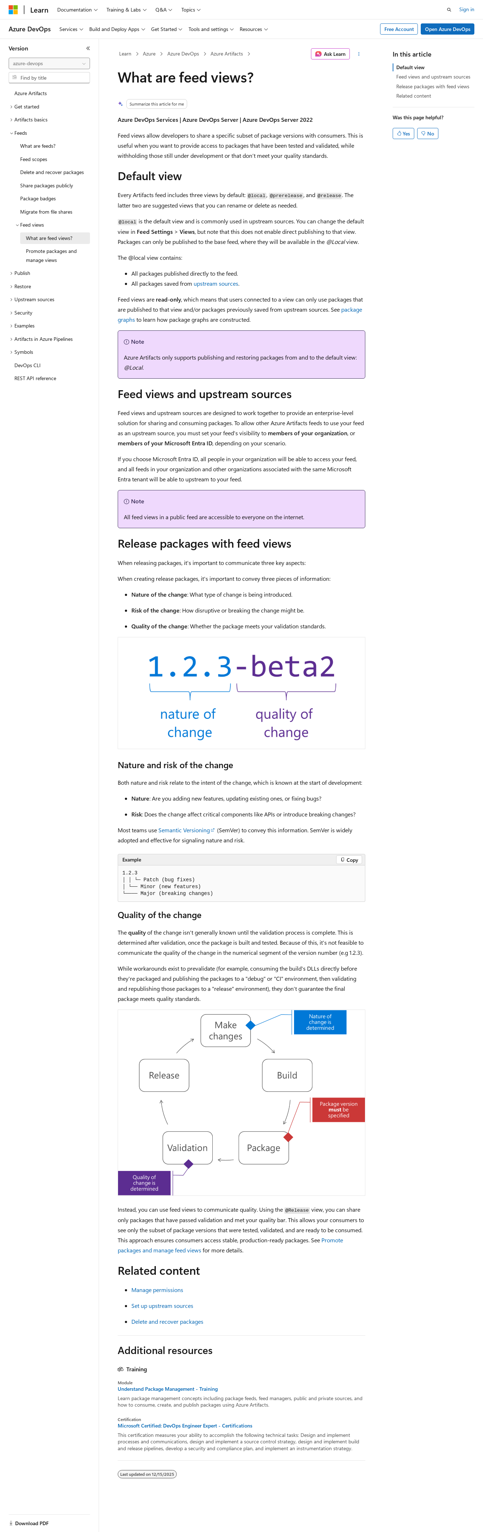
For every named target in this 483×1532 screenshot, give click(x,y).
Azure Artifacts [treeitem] (30, 93)
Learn (125, 53)
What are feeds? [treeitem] (37, 145)
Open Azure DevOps (447, 29)
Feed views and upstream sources (433, 76)
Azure (149, 53)
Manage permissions (157, 1289)
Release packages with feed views (432, 86)
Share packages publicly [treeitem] (46, 185)
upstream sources (216, 283)
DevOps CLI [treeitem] (27, 365)
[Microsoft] (13, 9)
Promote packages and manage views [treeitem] (51, 255)
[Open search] (449, 9)
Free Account (399, 29)
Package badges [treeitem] (38, 198)
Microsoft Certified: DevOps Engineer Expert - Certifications (185, 1425)
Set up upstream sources (162, 1305)
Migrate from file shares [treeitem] (46, 211)
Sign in (466, 9)
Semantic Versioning (184, 830)
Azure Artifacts (227, 53)
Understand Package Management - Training (168, 1389)
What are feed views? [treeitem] (49, 238)
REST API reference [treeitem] (35, 378)
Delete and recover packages (167, 1321)
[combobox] (49, 63)
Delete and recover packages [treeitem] (52, 172)
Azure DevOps (183, 53)
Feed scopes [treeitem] (33, 159)
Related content (413, 95)
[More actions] (359, 54)
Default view (410, 67)
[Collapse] (88, 48)
